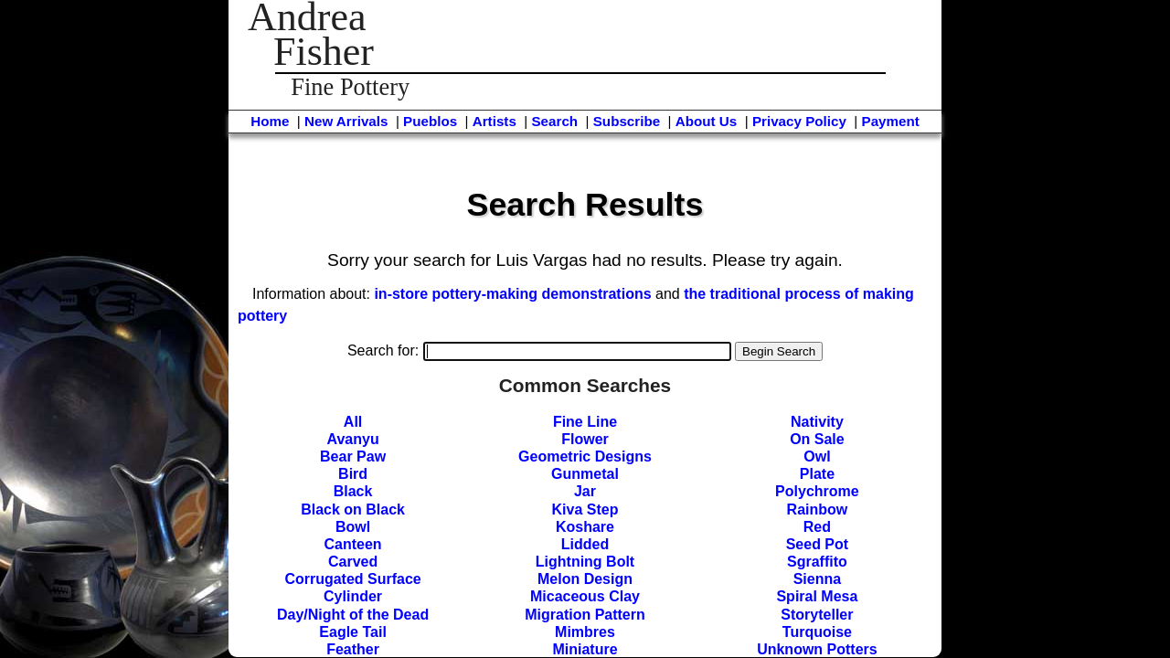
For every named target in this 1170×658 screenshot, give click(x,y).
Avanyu (352, 439)
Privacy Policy (799, 121)
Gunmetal (585, 474)
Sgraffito (817, 561)
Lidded (585, 544)
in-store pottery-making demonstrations (512, 294)
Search (554, 121)
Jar (585, 491)
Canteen (353, 544)
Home (269, 121)
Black (353, 491)
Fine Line (585, 422)
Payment (891, 121)
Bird (352, 474)
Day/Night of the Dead (353, 614)
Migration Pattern (585, 614)
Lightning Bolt (585, 561)
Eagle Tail (353, 632)
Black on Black (353, 509)
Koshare (585, 527)
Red (817, 527)
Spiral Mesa (816, 596)
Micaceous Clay (585, 596)
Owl (816, 456)
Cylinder (353, 596)
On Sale (817, 439)
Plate (817, 474)
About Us (706, 121)
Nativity (817, 422)
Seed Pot (817, 544)
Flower (585, 439)
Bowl (352, 527)
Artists (494, 121)
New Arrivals (346, 121)
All (353, 422)
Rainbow (817, 509)
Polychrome (817, 491)
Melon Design (585, 579)
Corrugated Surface (352, 579)
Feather (352, 649)
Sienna (817, 579)
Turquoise (817, 632)
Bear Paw (353, 456)
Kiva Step (585, 509)
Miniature (584, 649)
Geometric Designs (585, 456)
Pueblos (430, 121)
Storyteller (817, 614)
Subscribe (626, 121)
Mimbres (585, 632)
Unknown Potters (817, 649)
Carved (353, 561)
